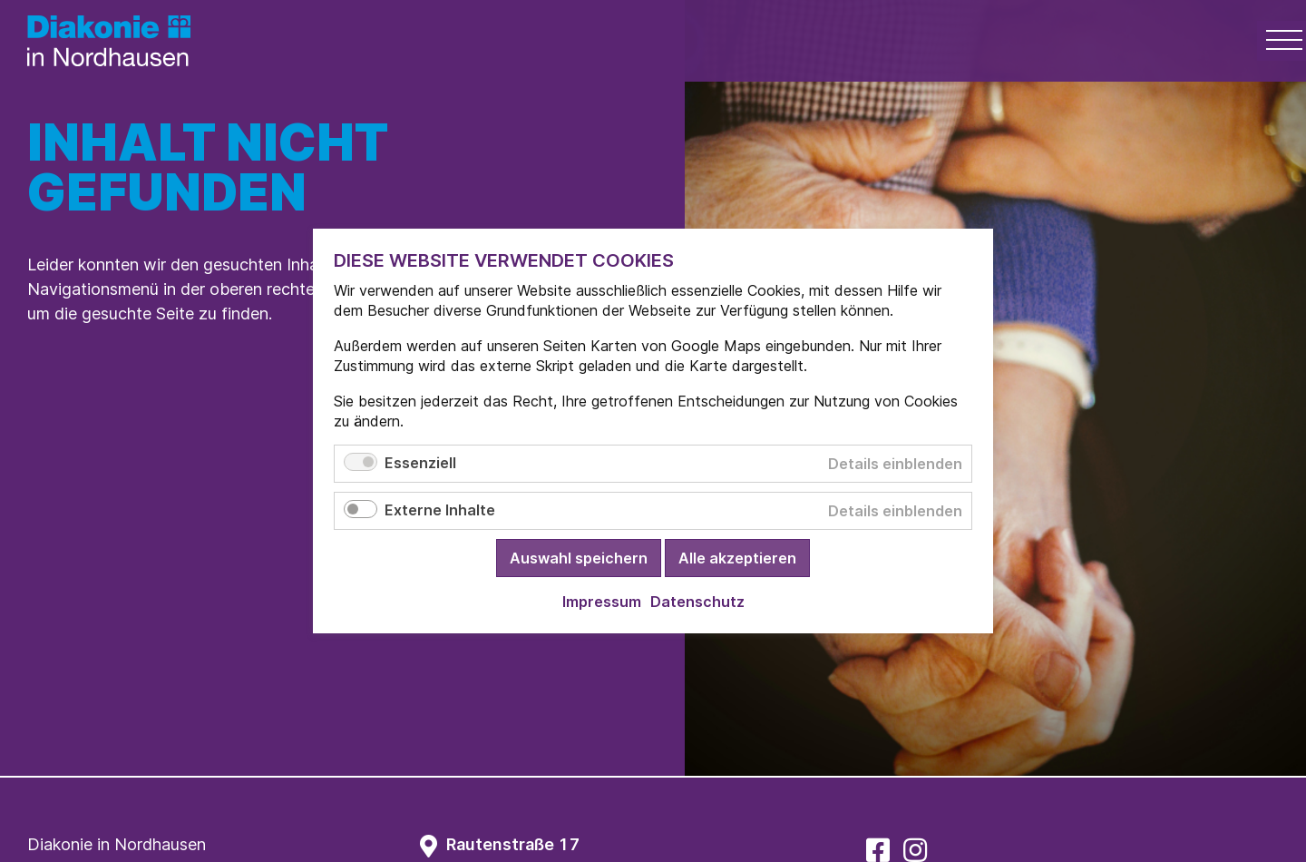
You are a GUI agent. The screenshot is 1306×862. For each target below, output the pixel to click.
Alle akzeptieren (737, 558)
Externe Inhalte (440, 510)
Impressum (601, 602)
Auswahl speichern (579, 558)
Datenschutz (697, 602)
